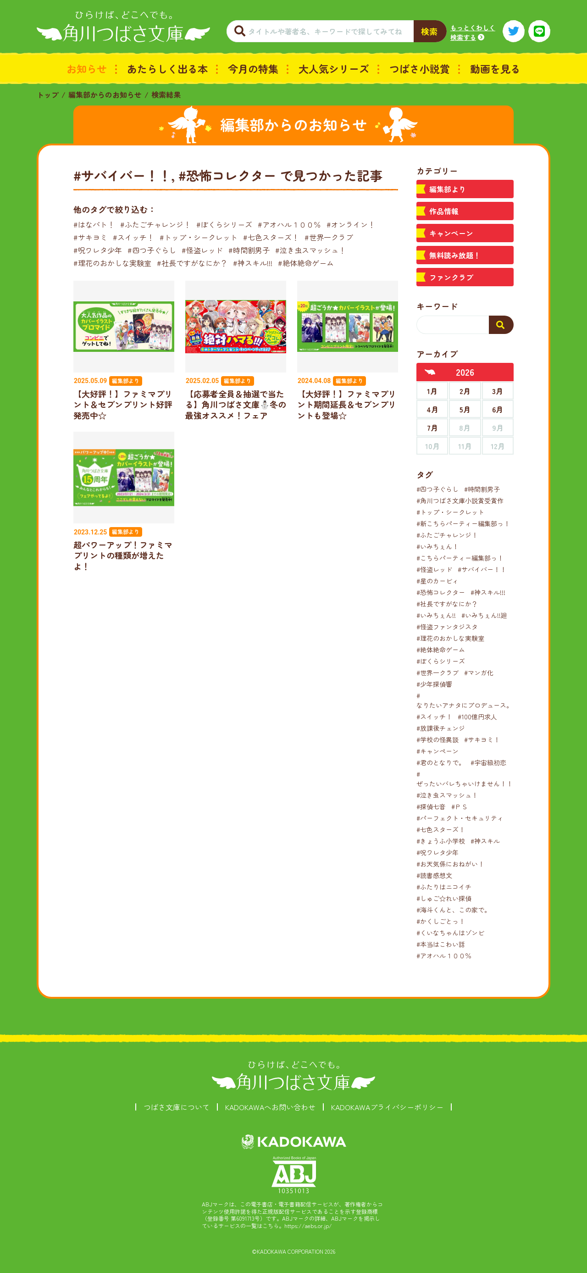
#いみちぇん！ (437, 546)
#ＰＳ (459, 806)
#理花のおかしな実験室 (112, 262)
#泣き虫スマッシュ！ (310, 250)
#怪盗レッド (202, 250)
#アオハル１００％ (289, 224)
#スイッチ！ (133, 237)
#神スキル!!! (252, 262)
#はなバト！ (94, 224)
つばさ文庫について (177, 1106)
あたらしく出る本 (167, 68)
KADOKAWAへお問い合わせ (270, 1106)
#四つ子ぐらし (151, 250)
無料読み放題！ (455, 255)
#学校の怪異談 (437, 739)
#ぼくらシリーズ (224, 224)
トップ (48, 94)
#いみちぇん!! (436, 615)
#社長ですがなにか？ (192, 262)
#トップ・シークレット (199, 237)
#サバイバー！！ (482, 569)
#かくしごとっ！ (440, 921)
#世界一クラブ (329, 237)
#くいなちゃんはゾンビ (450, 932)
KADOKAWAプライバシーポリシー (387, 1106)
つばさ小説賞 (419, 68)
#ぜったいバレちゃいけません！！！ (467, 778)
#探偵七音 (431, 806)
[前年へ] (430, 372)
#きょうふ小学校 (440, 840)
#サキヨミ (90, 237)
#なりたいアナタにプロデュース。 (464, 700)
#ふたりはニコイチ (443, 886)
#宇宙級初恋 (488, 762)
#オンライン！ (351, 224)
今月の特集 (253, 68)
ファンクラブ (451, 277)
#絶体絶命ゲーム (306, 262)
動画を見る (495, 68)
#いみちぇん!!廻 (484, 615)
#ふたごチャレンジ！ (155, 224)
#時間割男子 (249, 250)
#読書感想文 (434, 875)
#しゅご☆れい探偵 (443, 898)
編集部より (447, 189)
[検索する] (501, 325)
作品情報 (444, 211)
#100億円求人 (477, 716)
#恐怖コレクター (440, 592)
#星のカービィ (437, 580)
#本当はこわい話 (440, 944)
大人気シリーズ (334, 68)
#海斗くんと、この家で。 (453, 909)
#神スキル (485, 840)
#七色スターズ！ (271, 237)
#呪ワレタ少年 (97, 250)
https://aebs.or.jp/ (308, 1225)
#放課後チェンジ (440, 728)
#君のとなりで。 (440, 762)
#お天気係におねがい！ (450, 863)
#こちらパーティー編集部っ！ (460, 557)
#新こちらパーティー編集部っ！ (463, 523)
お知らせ (86, 68)
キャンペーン (451, 233)
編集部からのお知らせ (105, 94)
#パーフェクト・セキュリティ (460, 818)
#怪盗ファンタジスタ (447, 626)
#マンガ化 (478, 672)
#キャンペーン (437, 751)
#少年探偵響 (434, 684)
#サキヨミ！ (482, 739)
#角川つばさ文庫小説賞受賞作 (460, 500)
